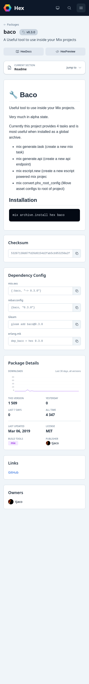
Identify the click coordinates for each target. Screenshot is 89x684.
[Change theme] (57, 8)
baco (10, 31)
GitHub (13, 472)
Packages (11, 24)
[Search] (69, 8)
